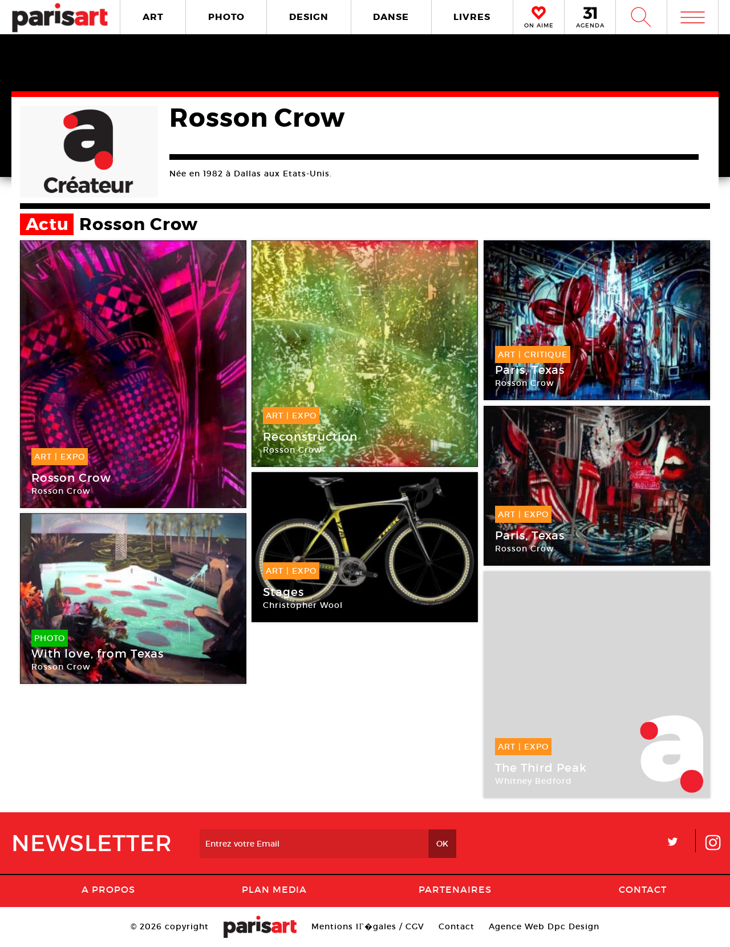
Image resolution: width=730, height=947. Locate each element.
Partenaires (455, 889)
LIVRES (471, 17)
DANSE (391, 17)
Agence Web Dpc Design (544, 926)
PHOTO (226, 17)
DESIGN (308, 17)
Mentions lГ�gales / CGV (367, 926)
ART (153, 17)
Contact (643, 889)
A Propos (108, 889)
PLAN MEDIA (274, 889)
